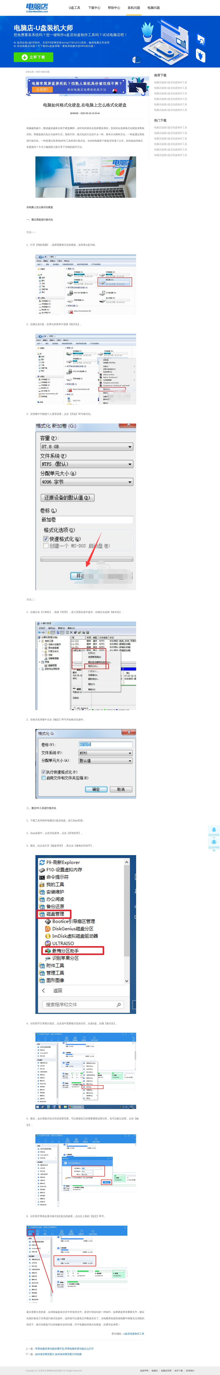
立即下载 (33, 57)
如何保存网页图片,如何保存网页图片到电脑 (58, 1354)
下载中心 (94, 7)
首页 (38, 72)
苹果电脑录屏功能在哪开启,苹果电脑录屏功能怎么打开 (64, 1348)
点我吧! (42, 89)
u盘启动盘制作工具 (134, 1333)
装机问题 (134, 7)
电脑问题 (153, 7)
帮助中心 (114, 7)
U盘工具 (74, 7)
